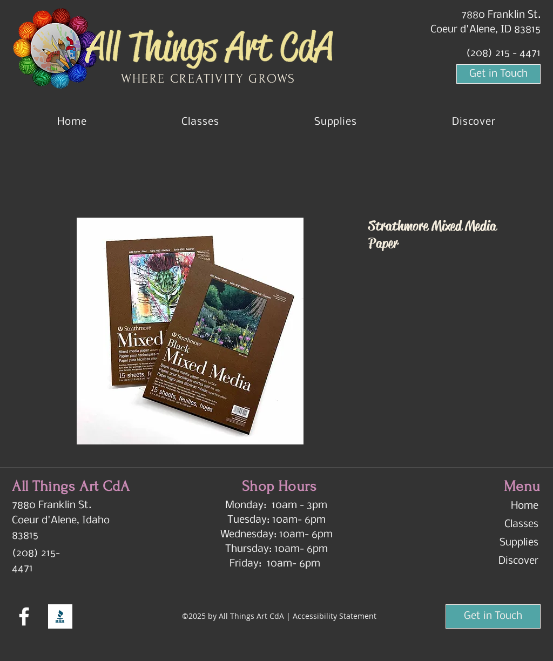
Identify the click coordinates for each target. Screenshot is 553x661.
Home (524, 506)
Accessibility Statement (334, 616)
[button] (474, 122)
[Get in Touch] (498, 74)
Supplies (519, 542)
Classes (521, 524)
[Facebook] (24, 616)
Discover (518, 561)
